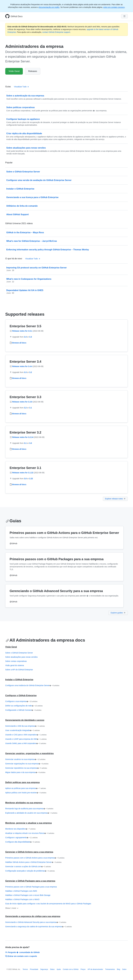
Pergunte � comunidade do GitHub (22, 952)
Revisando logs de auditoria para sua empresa (29, 808)
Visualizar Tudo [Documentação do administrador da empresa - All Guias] (21, 87)
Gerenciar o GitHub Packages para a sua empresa (30, 881)
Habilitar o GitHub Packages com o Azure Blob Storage (27, 895)
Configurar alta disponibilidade (22, 842)
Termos (25, 969)
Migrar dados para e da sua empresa (25, 772)
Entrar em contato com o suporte (21, 956)
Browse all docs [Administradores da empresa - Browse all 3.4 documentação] (19, 378)
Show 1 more (12, 908)
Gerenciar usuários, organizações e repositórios (29, 753)
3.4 (25, 337)
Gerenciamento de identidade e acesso (24, 720)
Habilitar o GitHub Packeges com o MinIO (22, 899)
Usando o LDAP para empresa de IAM (26, 739)
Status (52, 969)
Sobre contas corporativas (16, 661)
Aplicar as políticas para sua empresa (25, 788)
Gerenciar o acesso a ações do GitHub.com (28, 866)
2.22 (31, 478)
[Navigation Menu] (124, 16)
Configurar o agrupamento (21, 837)
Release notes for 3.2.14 (22, 437)
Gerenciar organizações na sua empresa (27, 763)
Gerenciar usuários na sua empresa (25, 759)
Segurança (44, 969)
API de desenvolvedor (95, 969)
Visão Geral (14, 71)
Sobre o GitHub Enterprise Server (19, 653)
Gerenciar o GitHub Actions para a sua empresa (29, 852)
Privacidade (34, 969)
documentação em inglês (49, 7)
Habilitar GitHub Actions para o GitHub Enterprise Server (33, 862)
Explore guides (118, 613)
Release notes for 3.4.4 (22, 366)
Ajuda (59, 969)
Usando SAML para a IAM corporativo (25, 743)
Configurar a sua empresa (21, 701)
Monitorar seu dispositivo (20, 829)
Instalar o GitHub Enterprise (19, 679)
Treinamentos (110, 969)
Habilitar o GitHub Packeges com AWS (21, 891)
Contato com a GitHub (70, 969)
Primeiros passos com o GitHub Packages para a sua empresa (31, 887)
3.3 (30, 337)
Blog (118, 969)
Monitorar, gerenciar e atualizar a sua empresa (28, 823)
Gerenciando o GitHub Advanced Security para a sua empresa (35, 922)
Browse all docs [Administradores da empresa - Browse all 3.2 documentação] (19, 449)
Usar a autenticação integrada (22, 730)
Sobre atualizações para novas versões (21, 657)
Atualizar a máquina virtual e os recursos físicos (29, 833)
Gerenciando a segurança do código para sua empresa (32, 916)
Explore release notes (115, 499)
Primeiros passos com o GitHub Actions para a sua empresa (34, 858)
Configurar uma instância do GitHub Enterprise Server (32, 685)
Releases (32, 71)
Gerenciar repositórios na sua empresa (26, 768)
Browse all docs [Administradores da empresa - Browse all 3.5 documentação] (19, 343)
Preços (83, 969)
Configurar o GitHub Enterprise (21, 695)
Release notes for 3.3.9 (22, 402)
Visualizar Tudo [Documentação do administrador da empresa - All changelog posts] (32, 259)
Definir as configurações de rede (24, 706)
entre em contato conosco (114, 7)
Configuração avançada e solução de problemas (30, 871)
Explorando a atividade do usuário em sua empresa (31, 813)
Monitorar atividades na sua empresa (23, 803)
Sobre (124, 969)
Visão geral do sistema (14, 665)
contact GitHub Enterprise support (56, 32)
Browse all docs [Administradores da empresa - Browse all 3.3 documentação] (19, 414)
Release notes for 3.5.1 (22, 331)
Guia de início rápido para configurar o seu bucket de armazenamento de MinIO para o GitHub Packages (48, 904)
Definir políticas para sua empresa (22, 782)
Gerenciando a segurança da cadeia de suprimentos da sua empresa (38, 926)
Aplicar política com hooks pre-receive (25, 792)
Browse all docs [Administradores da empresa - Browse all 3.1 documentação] (19, 484)
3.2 (30, 372)
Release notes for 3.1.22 (22, 473)
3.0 (30, 443)
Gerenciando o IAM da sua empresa (25, 726)
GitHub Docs (17, 16)
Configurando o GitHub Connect (23, 710)
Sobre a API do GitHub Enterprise (19, 670)
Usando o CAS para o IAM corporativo (26, 734)
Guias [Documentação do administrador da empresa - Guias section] (13, 520)
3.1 (30, 408)
